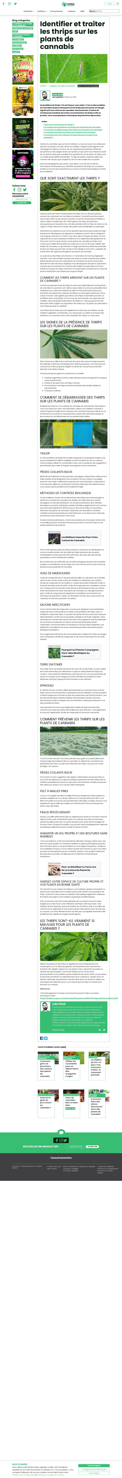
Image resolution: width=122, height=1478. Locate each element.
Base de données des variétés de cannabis (79, 1167)
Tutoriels (18, 39)
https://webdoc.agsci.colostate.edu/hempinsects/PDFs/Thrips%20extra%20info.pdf (79, 998)
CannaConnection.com (67, 4)
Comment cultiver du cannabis (22, 24)
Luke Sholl (57, 94)
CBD (15, 31)
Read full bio (58, 1029)
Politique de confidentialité (107, 1169)
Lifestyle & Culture (22, 28)
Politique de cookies (105, 1171)
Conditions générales (105, 1167)
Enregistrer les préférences (94, 1469)
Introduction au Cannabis (21, 35)
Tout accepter (94, 1465)
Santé (16, 52)
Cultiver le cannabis (70, 1169)
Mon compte (52, 1169)
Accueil (43, 86)
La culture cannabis (70, 1171)
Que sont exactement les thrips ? (59, 124)
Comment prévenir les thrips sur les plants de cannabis (70, 132)
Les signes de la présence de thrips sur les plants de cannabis (73, 127)
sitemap (100, 1173)
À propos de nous (54, 1167)
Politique (17, 49)
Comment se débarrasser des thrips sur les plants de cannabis (73, 130)
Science (17, 46)
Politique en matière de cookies (50, 1475)
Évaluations (19, 43)
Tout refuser (94, 1473)
